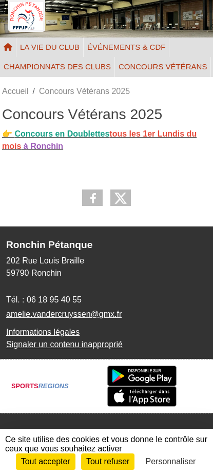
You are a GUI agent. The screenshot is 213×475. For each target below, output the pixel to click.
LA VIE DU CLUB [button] (50, 47)
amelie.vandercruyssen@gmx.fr (64, 314)
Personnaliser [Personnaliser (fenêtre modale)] (171, 461)
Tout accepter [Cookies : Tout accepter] (45, 461)
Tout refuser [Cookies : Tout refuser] (107, 461)
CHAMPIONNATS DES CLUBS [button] (57, 66)
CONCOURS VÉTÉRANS (163, 66)
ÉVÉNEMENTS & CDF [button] (126, 47)
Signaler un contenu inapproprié (64, 344)
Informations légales (43, 332)
